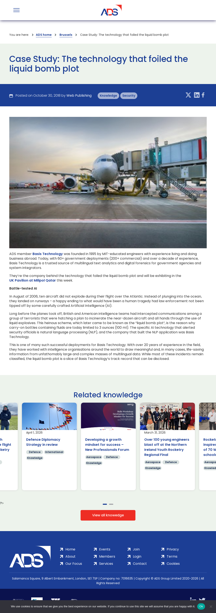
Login (137, 556)
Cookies (173, 563)
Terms (172, 556)
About (70, 556)
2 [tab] (111, 504)
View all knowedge (108, 515)
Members (107, 556)
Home (70, 549)
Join (136, 549)
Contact (140, 563)
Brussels (65, 35)
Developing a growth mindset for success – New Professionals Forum (107, 444)
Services (106, 563)
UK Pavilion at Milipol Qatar (32, 280)
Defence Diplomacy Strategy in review (43, 442)
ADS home (44, 35)
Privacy (173, 549)
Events (104, 549)
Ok (201, 606)
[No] (211, 606)
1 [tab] (105, 504)
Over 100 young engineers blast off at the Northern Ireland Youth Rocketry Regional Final (166, 447)
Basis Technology (47, 254)
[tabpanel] (49, 446)
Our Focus (73, 563)
